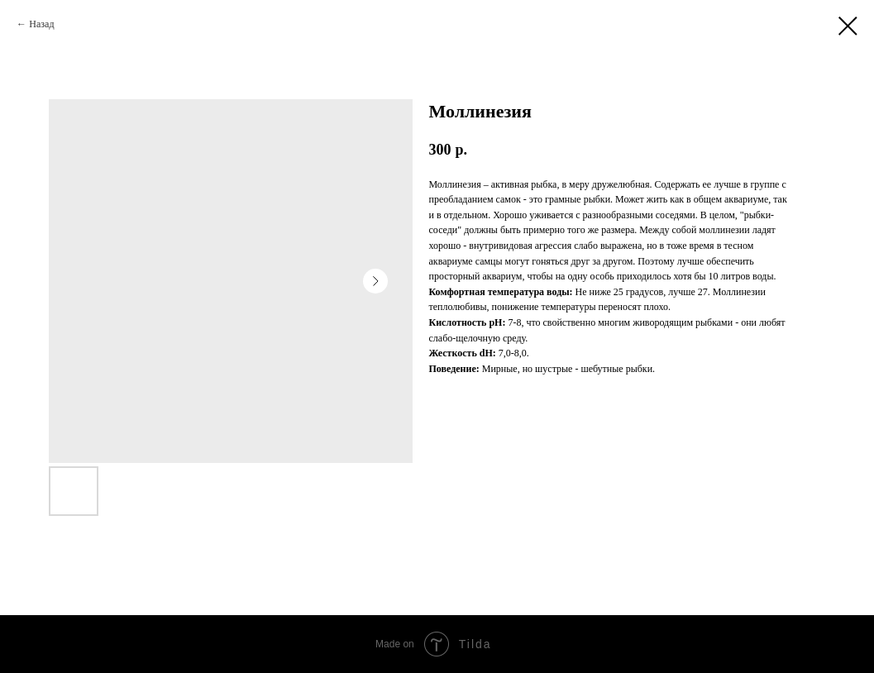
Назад (41, 24)
